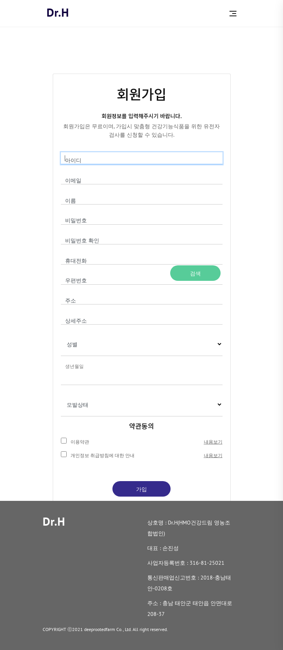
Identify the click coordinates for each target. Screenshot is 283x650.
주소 (70, 300)
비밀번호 (76, 220)
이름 (70, 200)
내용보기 (213, 442)
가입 (141, 489)
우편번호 (76, 280)
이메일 (73, 180)
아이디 (73, 160)
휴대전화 (76, 260)
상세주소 (76, 320)
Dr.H (58, 12)
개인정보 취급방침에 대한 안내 (103, 455)
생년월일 (74, 366)
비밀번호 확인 (82, 240)
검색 (195, 273)
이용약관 (80, 442)
